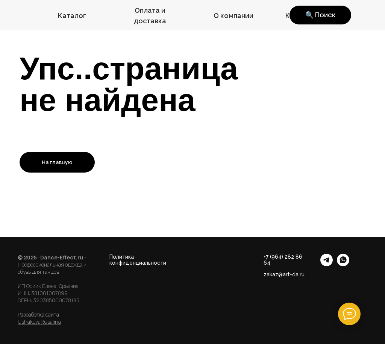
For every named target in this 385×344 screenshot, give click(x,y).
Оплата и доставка (150, 15)
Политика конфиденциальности (137, 260)
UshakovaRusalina (39, 321)
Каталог (72, 16)
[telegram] (326, 264)
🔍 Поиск (320, 14)
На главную (57, 162)
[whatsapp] (343, 264)
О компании (233, 16)
